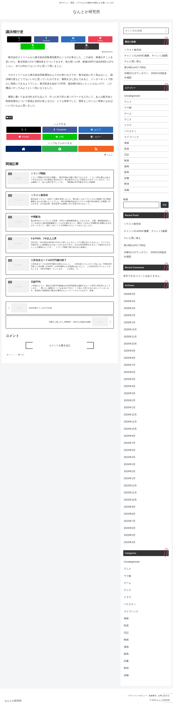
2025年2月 (129, 400)
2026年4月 (129, 301)
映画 (126, 160)
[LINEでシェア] (86, 39)
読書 (126, 178)
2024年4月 (129, 457)
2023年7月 (129, 521)
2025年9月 (129, 350)
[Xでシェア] (14, 39)
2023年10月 (130, 499)
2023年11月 (130, 492)
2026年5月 (129, 294)
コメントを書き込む (60, 341)
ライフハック (131, 137)
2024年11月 (130, 421)
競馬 (126, 172)
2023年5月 (129, 535)
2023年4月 (129, 542)
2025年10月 (130, 343)
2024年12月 (130, 414)
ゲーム (128, 113)
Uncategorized (132, 95)
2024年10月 (130, 428)
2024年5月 (129, 450)
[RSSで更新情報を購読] (96, 142)
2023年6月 (129, 528)
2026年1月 (129, 322)
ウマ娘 (128, 107)
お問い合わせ (163, 696)
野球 (126, 184)
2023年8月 (129, 513)
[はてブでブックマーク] (50, 39)
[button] (104, 39)
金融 (126, 190)
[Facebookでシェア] (32, 39)
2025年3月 (129, 393)
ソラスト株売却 (132, 49)
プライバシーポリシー (134, 696)
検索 (125, 199)
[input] (146, 31)
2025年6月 (129, 372)
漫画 (126, 166)
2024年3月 (129, 464)
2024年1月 (129, 478)
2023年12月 (130, 485)
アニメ (128, 101)
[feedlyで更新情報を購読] (59, 142)
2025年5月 (129, 379)
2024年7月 (129, 443)
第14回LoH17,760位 (135, 67)
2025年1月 (129, 407)
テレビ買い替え (132, 61)
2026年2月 (129, 315)
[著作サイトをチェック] (23, 142)
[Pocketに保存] (68, 39)
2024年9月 (129, 436)
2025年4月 (129, 386)
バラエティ (130, 131)
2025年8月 (129, 358)
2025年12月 (130, 329)
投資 (9, 110)
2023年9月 (129, 506)
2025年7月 (129, 365)
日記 (126, 154)
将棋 (126, 143)
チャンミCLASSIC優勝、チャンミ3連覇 (146, 55)
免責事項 (151, 696)
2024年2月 (129, 471)
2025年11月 (130, 336)
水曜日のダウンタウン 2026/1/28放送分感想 (145, 75)
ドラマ (128, 125)
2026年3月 (129, 308)
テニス (128, 119)
